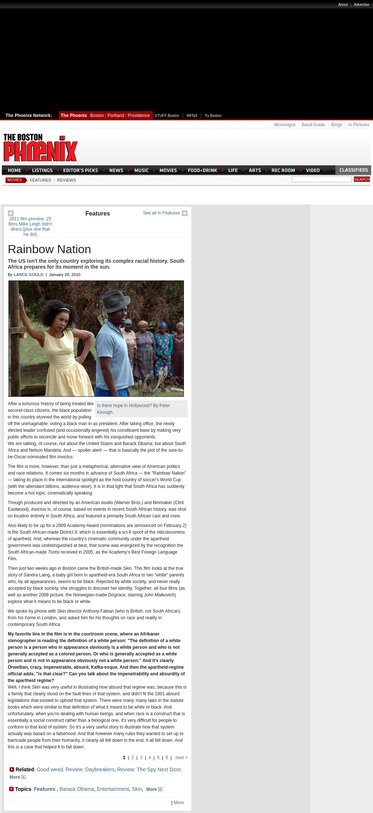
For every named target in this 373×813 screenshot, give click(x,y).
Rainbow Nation (49, 249)
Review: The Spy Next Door (149, 769)
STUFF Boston (167, 116)
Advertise (361, 5)
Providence (139, 115)
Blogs (336, 124)
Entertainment (113, 789)
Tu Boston (213, 116)
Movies (14, 180)
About (343, 5)
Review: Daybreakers (89, 769)
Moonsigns (284, 124)
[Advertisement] (187, 56)
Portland (115, 115)
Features (40, 180)
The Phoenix (74, 115)
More (17, 777)
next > (181, 757)
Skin (137, 789)
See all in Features (161, 213)
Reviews (66, 180)
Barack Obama (76, 789)
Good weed (50, 769)
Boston (97, 115)
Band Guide (313, 124)
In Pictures (358, 124)
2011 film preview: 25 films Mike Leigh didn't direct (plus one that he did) (30, 226)
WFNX (191, 116)
